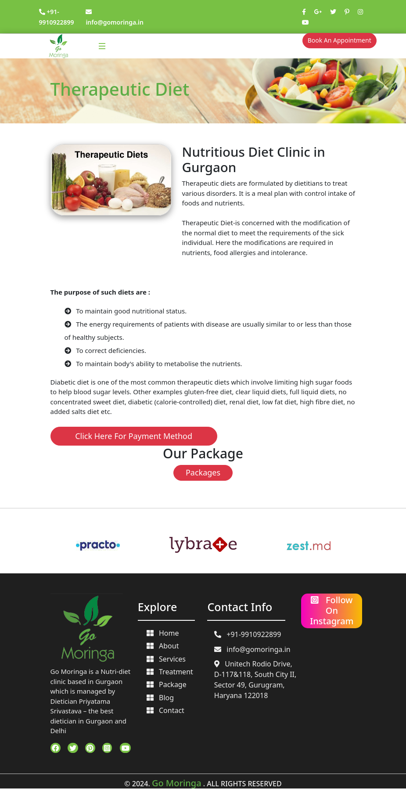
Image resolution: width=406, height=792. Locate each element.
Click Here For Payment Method (133, 436)
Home (163, 633)
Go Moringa (176, 783)
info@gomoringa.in (252, 649)
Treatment (170, 672)
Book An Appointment (339, 40)
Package (167, 684)
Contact (165, 710)
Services (166, 659)
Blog (160, 697)
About (163, 646)
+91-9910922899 (247, 634)
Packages (203, 472)
